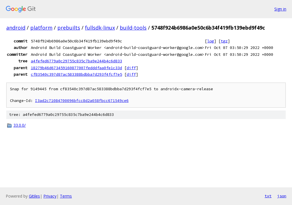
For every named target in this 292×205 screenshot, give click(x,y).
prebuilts (68, 27)
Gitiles (34, 196)
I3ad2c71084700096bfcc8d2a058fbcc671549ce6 (82, 100)
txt (268, 195)
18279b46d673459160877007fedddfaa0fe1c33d (76, 67)
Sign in (280, 9)
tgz (224, 41)
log (210, 41)
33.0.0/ (19, 125)
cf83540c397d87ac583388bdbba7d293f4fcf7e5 (76, 74)
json (281, 195)
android (15, 27)
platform (41, 27)
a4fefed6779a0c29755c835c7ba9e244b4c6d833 (76, 60)
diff (131, 67)
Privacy (49, 196)
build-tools (133, 27)
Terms (66, 196)
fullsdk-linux (100, 27)
